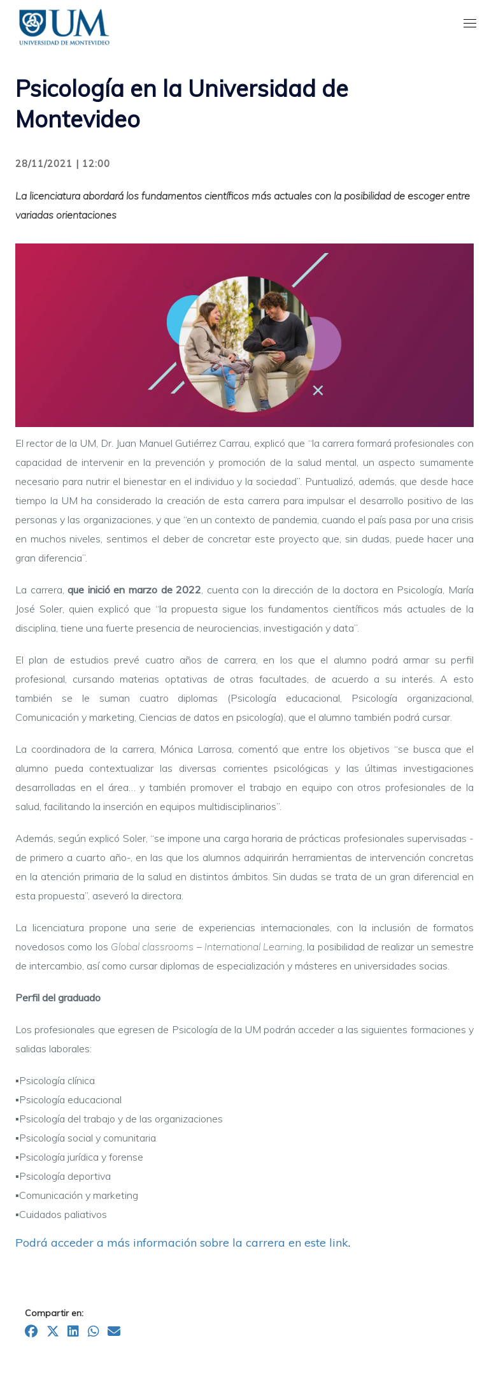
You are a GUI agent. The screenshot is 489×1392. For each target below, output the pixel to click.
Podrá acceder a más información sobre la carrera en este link (181, 1242)
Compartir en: (54, 1313)
